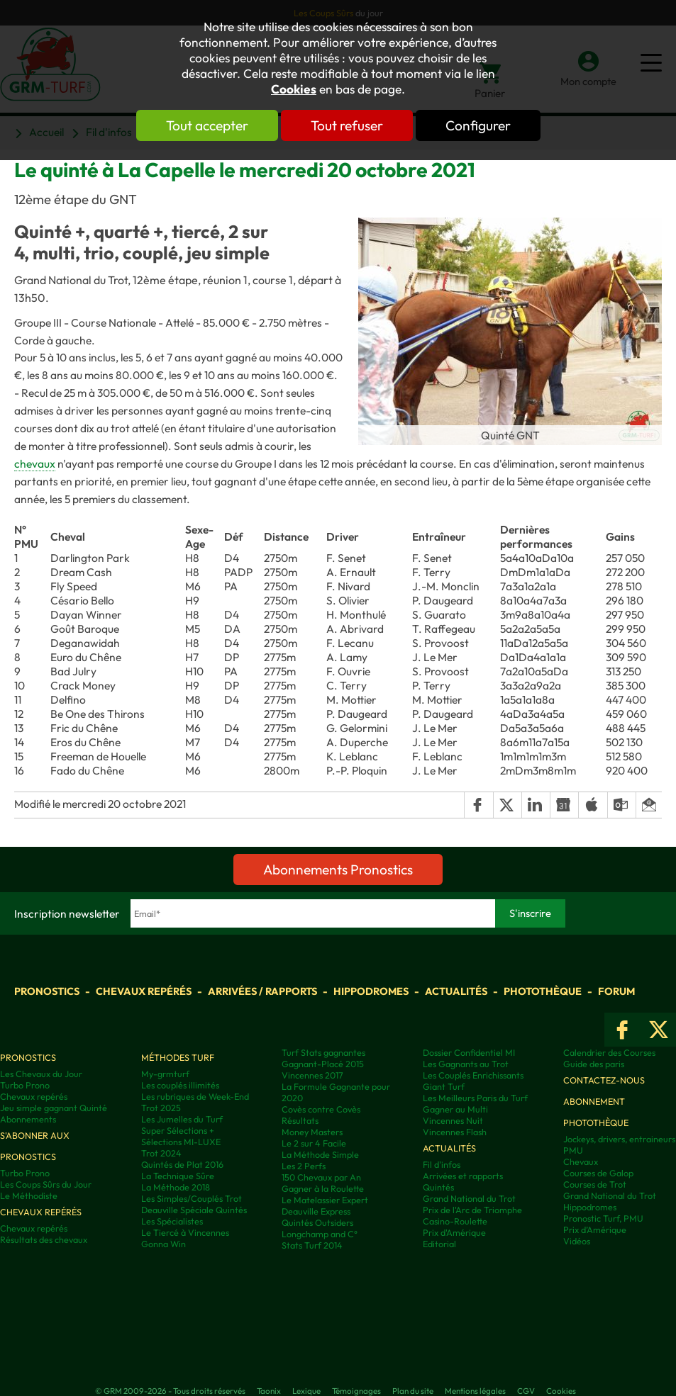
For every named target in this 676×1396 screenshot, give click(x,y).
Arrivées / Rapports (262, 991)
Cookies (293, 89)
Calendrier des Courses (609, 1052)
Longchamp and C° (320, 1233)
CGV (526, 1390)
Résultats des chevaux (43, 1239)
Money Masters (312, 1131)
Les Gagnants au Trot (466, 1063)
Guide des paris (593, 1063)
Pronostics (46, 991)
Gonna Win (163, 1243)
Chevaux (580, 1161)
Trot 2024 (161, 1153)
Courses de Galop (598, 1172)
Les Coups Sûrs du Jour (46, 1184)
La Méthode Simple (320, 1154)
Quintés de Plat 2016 (182, 1164)
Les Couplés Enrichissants (473, 1075)
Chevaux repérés (144, 991)
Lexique (306, 1390)
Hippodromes (371, 991)
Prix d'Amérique (454, 1232)
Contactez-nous (604, 1080)
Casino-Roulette (455, 1221)
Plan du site (412, 1390)
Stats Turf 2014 (312, 1245)
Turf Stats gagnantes (323, 1052)
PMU (573, 1150)
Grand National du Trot (469, 1198)
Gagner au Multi (455, 1109)
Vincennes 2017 (312, 1075)
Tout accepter (207, 125)
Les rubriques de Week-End (195, 1096)
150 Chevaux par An (321, 1177)
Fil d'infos (441, 1164)
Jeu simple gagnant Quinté (53, 1107)
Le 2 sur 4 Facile (314, 1143)
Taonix (269, 1390)
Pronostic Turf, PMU (603, 1218)
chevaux (34, 463)
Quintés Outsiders (317, 1222)
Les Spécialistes (172, 1221)
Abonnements (28, 1119)
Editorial (439, 1243)
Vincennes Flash (455, 1131)
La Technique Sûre (177, 1175)
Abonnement (594, 1101)
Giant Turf (444, 1086)
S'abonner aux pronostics (35, 1146)
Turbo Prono (25, 1085)
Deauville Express (316, 1211)
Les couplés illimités (180, 1085)
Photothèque (543, 991)
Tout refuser (347, 125)
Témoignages (356, 1390)
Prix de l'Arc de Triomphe (472, 1209)
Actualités (456, 991)
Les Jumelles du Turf (182, 1119)
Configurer (478, 125)
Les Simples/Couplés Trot (191, 1198)
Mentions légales (475, 1390)
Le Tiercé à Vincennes (185, 1232)
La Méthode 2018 (175, 1187)
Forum (616, 991)
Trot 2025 (161, 1107)
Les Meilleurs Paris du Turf (475, 1097)
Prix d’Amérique (594, 1229)
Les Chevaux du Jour (41, 1073)
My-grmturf (165, 1073)
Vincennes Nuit (453, 1120)
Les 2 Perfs (304, 1165)
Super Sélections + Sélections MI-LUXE (181, 1136)
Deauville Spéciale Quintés (194, 1209)
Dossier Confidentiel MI (469, 1052)
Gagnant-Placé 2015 (323, 1063)
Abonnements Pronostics (338, 869)
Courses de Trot (594, 1184)
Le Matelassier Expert (325, 1199)
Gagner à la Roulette (323, 1188)
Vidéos (576, 1240)
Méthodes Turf (177, 1057)
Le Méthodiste (28, 1195)
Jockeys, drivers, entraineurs (619, 1138)
